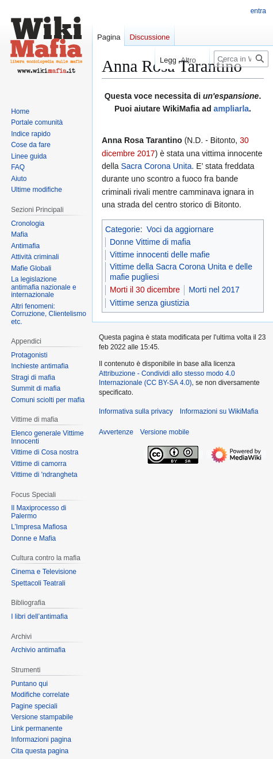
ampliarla (231, 108)
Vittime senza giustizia (149, 302)
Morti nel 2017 (214, 289)
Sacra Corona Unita (156, 166)
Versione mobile (164, 432)
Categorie (122, 229)
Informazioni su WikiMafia (219, 411)
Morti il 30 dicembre (145, 289)
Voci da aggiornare (180, 229)
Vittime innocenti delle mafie (160, 254)
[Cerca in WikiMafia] (241, 59)
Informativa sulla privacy (136, 411)
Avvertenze (116, 432)
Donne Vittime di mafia (150, 241)
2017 (146, 153)
